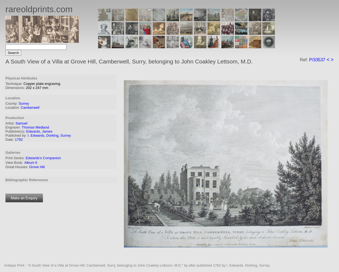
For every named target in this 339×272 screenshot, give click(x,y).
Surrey (23, 103)
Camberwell (30, 107)
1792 (19, 139)
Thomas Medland (35, 127)
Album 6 (30, 163)
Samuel (21, 123)
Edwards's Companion (43, 158)
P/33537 (317, 59)
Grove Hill (37, 167)
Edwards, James (39, 131)
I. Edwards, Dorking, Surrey (49, 135)
